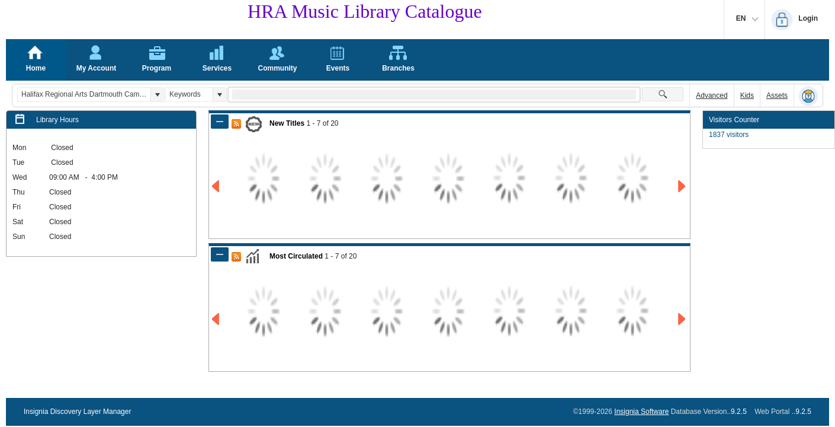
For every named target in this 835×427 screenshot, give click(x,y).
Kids (747, 95)
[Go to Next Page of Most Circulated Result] (682, 319)
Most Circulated (296, 256)
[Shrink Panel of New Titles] (220, 121)
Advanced (711, 95)
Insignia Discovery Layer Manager (77, 411)
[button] (157, 94)
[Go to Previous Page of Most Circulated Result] (216, 319)
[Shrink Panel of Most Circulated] (220, 254)
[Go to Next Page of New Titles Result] (682, 186)
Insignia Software (641, 411)
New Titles (286, 123)
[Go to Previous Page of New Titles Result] (216, 186)
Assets (777, 95)
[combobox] (84, 94)
